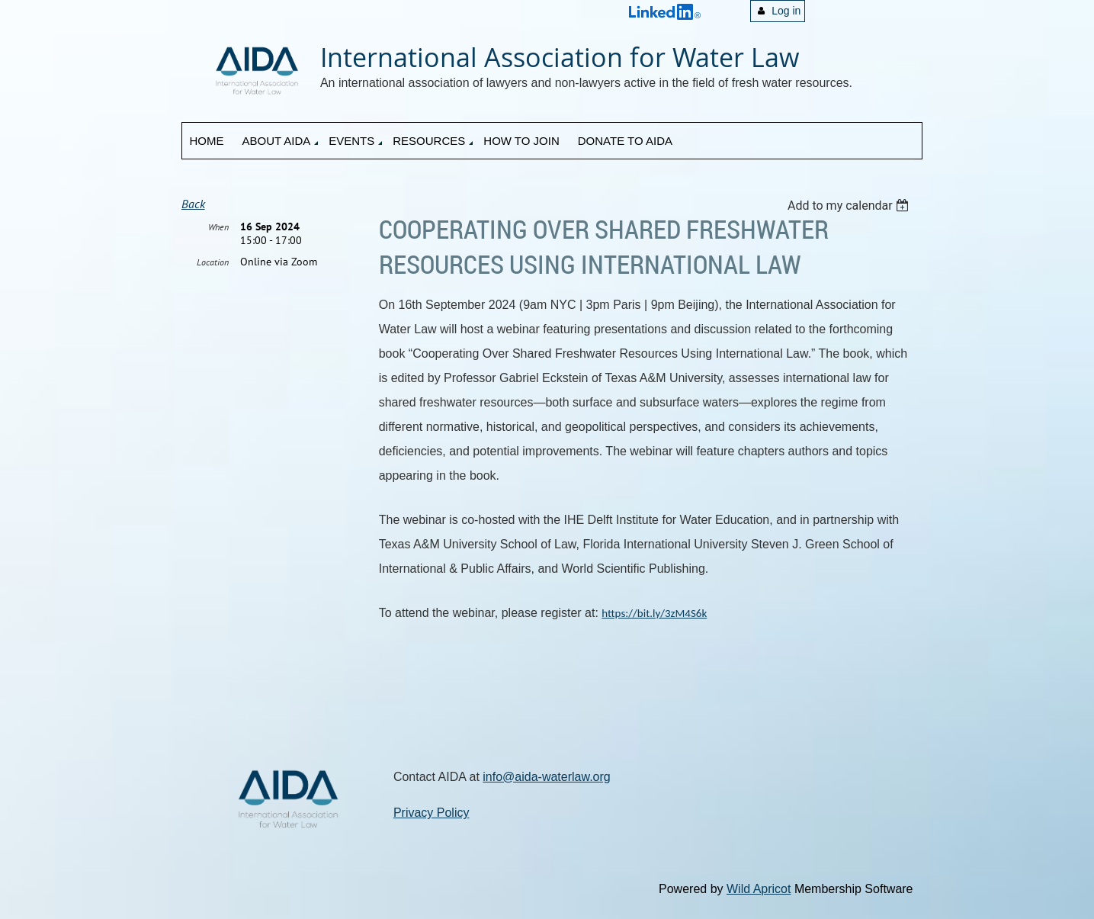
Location (213, 262)
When (218, 227)
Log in (786, 11)
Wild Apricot (759, 888)
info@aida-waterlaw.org (546, 776)
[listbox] (850, 205)
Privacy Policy (431, 812)
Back (193, 203)
